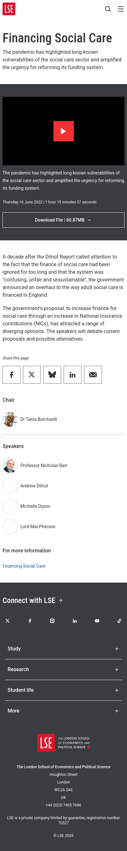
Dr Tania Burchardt (38, 419)
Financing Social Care (24, 566)
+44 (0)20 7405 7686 (63, 805)
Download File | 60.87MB (63, 220)
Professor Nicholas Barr (43, 465)
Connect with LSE (33, 600)
